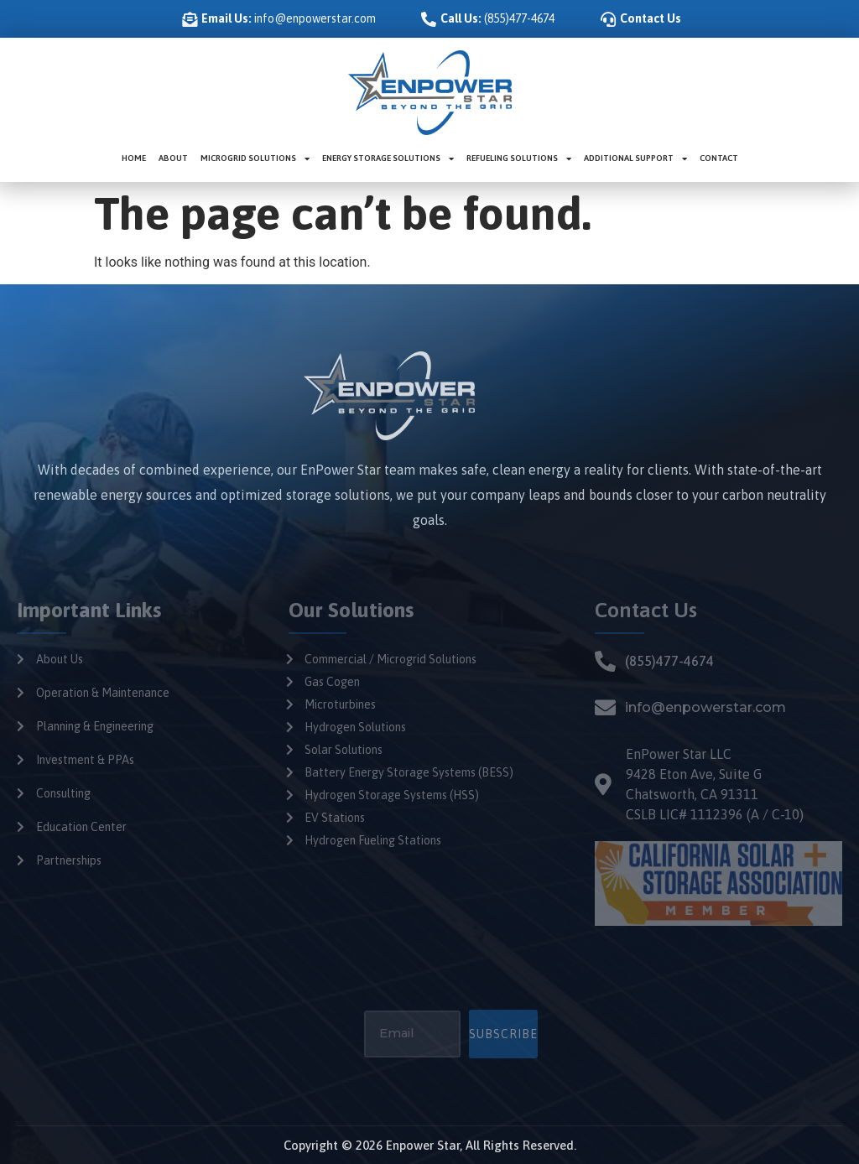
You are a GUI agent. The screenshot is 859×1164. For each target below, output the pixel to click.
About (173, 158)
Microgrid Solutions (255, 158)
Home (134, 158)
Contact (719, 158)
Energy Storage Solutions (388, 158)
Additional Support (635, 158)
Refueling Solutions (518, 158)
